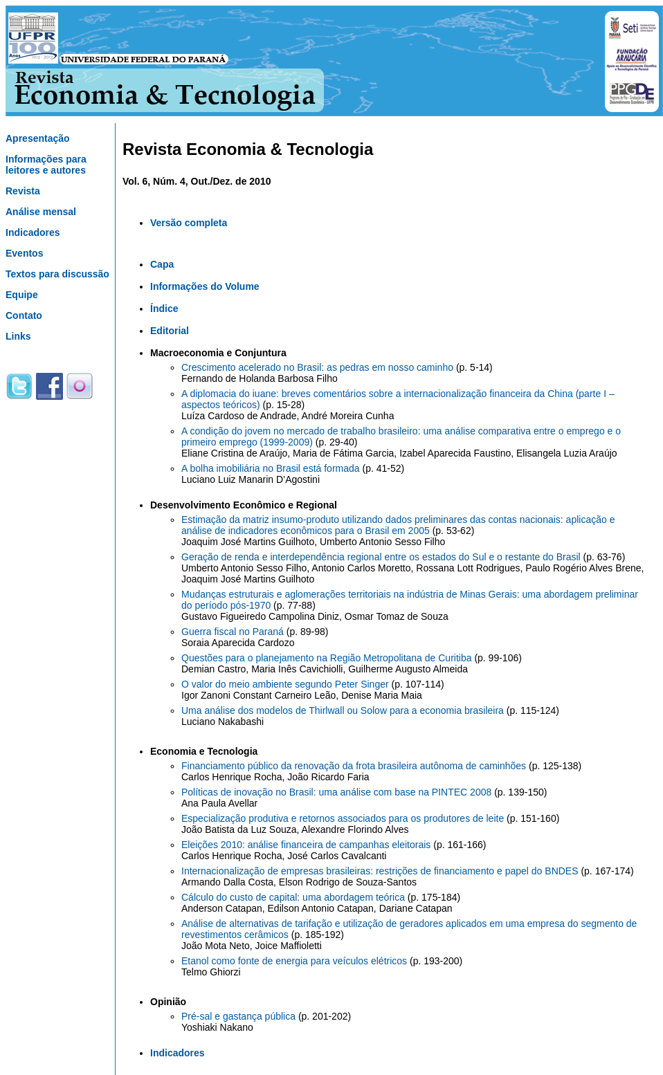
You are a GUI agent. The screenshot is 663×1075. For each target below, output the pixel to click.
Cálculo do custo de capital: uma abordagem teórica (294, 897)
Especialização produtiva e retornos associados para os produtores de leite (344, 818)
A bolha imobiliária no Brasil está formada (271, 468)
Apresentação (38, 138)
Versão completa (188, 222)
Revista (23, 190)
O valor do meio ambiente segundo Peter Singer (286, 684)
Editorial (169, 330)
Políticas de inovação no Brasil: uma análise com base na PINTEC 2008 (337, 792)
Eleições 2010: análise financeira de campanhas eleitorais (307, 844)
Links (18, 336)
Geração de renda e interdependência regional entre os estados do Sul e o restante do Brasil (382, 556)
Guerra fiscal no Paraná (234, 631)
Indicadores (33, 232)
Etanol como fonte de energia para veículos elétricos (295, 960)
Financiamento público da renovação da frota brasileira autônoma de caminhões (355, 765)
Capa (162, 264)
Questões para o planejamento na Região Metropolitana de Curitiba (327, 657)
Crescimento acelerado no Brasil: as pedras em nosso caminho (318, 367)
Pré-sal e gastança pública (239, 1016)
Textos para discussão (57, 273)
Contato (24, 315)
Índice (164, 308)
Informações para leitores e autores (46, 165)
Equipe (22, 294)
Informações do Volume (205, 286)
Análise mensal (41, 211)
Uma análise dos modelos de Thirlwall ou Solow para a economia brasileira (344, 710)
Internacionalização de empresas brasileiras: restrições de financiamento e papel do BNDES (381, 870)
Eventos (24, 253)
